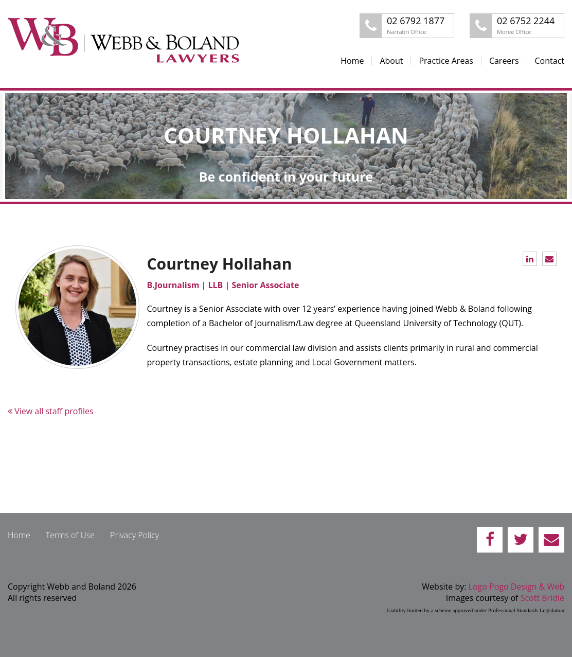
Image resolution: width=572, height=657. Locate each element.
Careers (504, 60)
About (391, 60)
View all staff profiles (51, 411)
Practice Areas (446, 60)
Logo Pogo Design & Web (516, 586)
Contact (549, 60)
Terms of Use (70, 535)
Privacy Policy (134, 535)
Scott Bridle (542, 597)
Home (352, 60)
